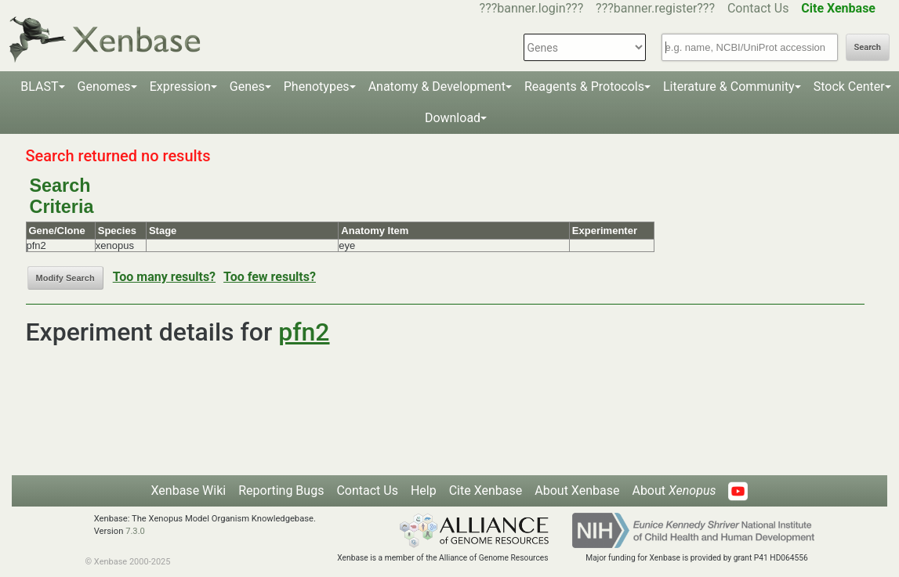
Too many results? (164, 276)
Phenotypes (317, 86)
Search (867, 47)
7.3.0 (135, 531)
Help (424, 490)
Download (452, 117)
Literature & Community (729, 86)
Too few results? (269, 276)
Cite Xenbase (486, 490)
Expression (180, 86)
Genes (247, 86)
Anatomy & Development (437, 86)
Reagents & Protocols (584, 86)
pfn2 (303, 332)
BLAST (39, 86)
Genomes (104, 86)
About (674, 490)
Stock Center (849, 86)
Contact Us (758, 8)
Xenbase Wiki (189, 490)
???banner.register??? (655, 8)
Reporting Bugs (281, 490)
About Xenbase (577, 490)
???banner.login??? (532, 8)
